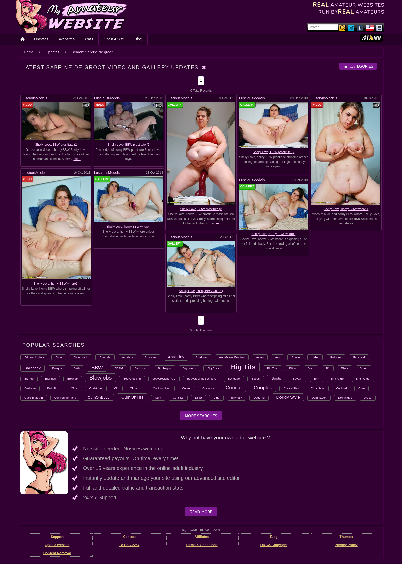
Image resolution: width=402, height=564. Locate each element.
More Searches (201, 415)
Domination (318, 397)
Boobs (256, 378)
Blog (138, 39)
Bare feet (359, 357)
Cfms (74, 388)
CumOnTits (132, 397)
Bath (77, 368)
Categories (358, 66)
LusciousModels (34, 98)
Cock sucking (161, 388)
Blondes (50, 378)
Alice (58, 357)
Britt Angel (337, 378)
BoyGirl (298, 378)
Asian (260, 357)
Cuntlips (178, 397)
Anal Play (176, 357)
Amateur (127, 357)
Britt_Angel (363, 378)
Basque (57, 368)
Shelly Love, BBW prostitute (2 (56, 144)
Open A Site (114, 39)
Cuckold (341, 388)
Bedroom (141, 368)
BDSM (118, 368)
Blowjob (72, 378)
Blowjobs (100, 377)
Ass (277, 357)
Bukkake (30, 388)
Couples (263, 387)
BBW (97, 367)
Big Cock (213, 368)
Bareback (32, 368)
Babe (314, 357)
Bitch (311, 368)
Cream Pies (291, 388)
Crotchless (318, 388)
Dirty (216, 397)
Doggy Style (288, 397)
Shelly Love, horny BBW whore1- (55, 283)
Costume (208, 388)
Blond (363, 368)
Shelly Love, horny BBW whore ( (128, 226)
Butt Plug (53, 388)
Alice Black (80, 357)
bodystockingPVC (164, 378)
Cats (89, 39)
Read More (201, 511)
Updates (41, 39)
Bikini (292, 368)
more (76, 159)
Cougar (234, 387)
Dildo (198, 397)
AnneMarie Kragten (232, 357)
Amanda (104, 357)
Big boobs (189, 368)
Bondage (234, 378)
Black (344, 368)
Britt (316, 378)
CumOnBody (99, 397)
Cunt (158, 397)
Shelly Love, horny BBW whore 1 (346, 209)
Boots (276, 378)
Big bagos (164, 368)
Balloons (335, 357)
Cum (361, 388)
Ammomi (150, 357)
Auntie (296, 357)
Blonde (29, 378)
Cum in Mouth (33, 397)
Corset (186, 388)
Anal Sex (201, 357)
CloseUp (135, 388)
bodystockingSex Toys (201, 378)
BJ (327, 368)
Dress (367, 397)
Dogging (259, 397)
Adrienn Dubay (34, 357)
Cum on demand (65, 397)
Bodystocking (132, 378)
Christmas (96, 388)
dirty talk (236, 397)
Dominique (345, 397)
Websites (67, 39)
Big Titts (272, 368)
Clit (116, 388)
